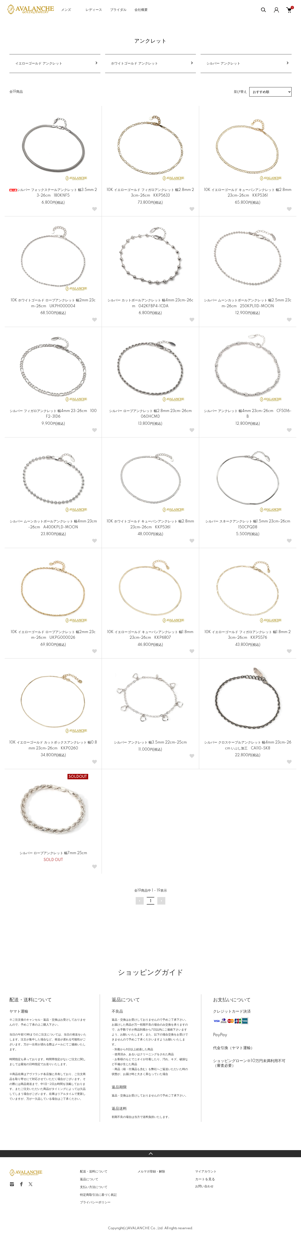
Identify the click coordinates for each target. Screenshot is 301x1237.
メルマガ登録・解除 (151, 1171)
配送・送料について (93, 1171)
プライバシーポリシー (95, 1202)
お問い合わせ (204, 1186)
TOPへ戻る (150, 1153)
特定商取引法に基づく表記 (98, 1195)
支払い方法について (93, 1187)
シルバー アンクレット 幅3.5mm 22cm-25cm (150, 742)
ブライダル (118, 10)
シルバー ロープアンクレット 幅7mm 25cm (53, 853)
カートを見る (205, 1179)
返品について (89, 1179)
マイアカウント (206, 1171)
